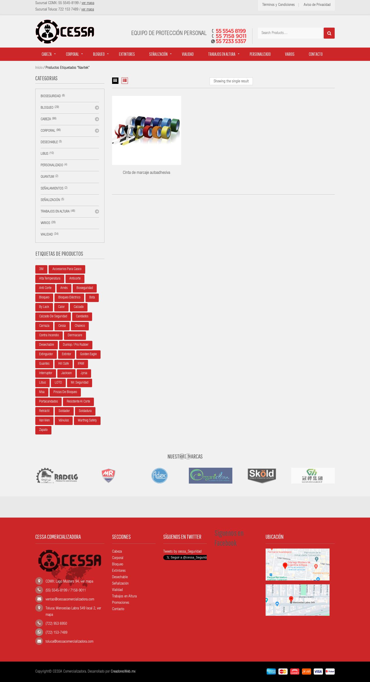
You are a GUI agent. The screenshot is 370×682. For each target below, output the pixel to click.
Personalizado (260, 54)
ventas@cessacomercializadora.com (70, 599)
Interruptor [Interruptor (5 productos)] (45, 373)
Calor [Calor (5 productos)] (61, 307)
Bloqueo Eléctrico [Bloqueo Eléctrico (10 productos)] (69, 297)
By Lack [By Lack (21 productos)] (44, 307)
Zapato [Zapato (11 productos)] (43, 430)
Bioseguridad (51, 96)
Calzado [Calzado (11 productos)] (79, 307)
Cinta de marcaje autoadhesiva (146, 173)
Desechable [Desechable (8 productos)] (46, 345)
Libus (44, 154)
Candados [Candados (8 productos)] (82, 316)
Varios (290, 54)
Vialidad (188, 54)
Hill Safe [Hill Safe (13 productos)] (63, 364)
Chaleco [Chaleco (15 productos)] (80, 326)
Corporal (72, 54)
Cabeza (47, 54)
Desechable (49, 142)
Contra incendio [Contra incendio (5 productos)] (49, 335)
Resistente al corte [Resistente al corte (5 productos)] (78, 402)
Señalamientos (52, 189)
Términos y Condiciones (278, 5)
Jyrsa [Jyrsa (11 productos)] (84, 373)
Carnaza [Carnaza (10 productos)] (44, 326)
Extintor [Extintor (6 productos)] (66, 354)
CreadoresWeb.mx (123, 672)
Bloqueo (99, 54)
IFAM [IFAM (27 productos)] (81, 364)
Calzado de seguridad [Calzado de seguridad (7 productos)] (53, 316)
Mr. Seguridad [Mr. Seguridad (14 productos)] (79, 383)
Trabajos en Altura (124, 596)
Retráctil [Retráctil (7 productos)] (44, 411)
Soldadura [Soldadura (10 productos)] (85, 411)
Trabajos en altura (221, 54)
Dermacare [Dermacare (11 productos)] (75, 335)
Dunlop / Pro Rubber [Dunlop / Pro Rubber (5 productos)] (76, 345)
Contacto (316, 54)
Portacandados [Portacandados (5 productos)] (48, 402)
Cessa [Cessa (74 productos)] (62, 326)
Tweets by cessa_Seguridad (182, 552)
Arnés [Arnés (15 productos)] (64, 288)
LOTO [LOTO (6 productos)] (58, 383)
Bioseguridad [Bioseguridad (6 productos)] (85, 288)
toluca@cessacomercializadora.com (69, 642)
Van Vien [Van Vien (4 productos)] (44, 420)
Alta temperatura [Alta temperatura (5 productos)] (49, 279)
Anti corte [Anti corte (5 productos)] (45, 288)
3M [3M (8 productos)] (41, 269)
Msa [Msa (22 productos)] (42, 392)
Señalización (158, 54)
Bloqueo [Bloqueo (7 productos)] (44, 297)
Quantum (47, 177)
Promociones (120, 603)
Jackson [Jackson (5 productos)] (66, 373)
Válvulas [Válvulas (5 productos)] (64, 420)
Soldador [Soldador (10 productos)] (64, 411)
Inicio (38, 68)
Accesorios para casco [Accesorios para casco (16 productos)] (66, 269)
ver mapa (87, 582)
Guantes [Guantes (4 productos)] (44, 364)
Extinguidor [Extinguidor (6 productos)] (46, 354)
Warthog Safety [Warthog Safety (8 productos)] (87, 420)
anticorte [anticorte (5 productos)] (75, 279)
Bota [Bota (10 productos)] (92, 297)
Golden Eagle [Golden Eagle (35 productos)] (88, 354)
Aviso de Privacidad (317, 5)
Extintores (127, 54)
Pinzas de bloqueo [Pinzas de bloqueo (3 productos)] (65, 392)
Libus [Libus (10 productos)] (42, 383)
